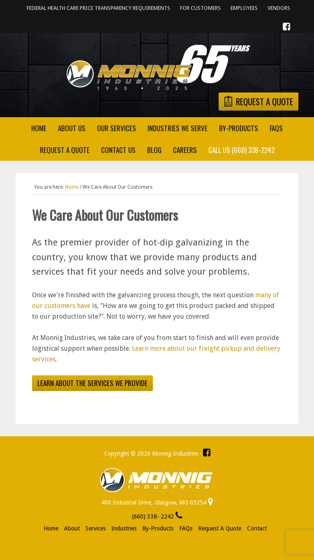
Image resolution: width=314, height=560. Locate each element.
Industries (123, 528)
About (72, 528)
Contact (257, 528)
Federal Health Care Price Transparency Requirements (98, 8)
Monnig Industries (157, 67)
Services (95, 528)
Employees (244, 8)
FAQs (185, 528)
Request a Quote (219, 528)
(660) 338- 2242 (157, 516)
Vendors (279, 8)
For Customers (200, 8)
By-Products (157, 528)
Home (51, 528)
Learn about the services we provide (92, 383)
